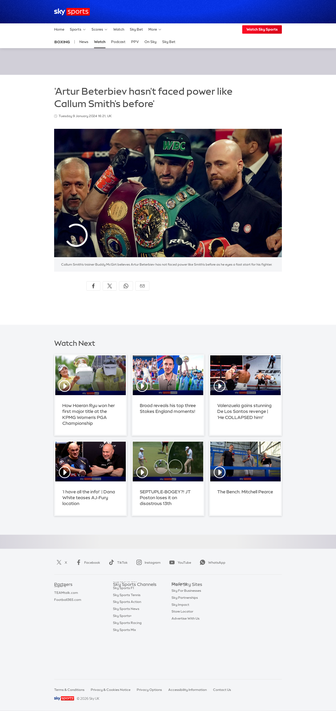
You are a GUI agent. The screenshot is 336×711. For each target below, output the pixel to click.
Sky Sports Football (128, 605)
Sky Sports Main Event (130, 591)
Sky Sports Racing (127, 661)
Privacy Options (149, 689)
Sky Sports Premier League (134, 598)
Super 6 (60, 598)
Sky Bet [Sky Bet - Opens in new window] (168, 41)
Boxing (62, 42)
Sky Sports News (126, 647)
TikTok (117, 562)
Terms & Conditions (69, 689)
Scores (99, 29)
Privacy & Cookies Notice (110, 689)
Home (59, 29)
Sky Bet (136, 29)
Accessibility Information (187, 689)
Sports (78, 29)
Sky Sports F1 (123, 626)
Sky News (179, 598)
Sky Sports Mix (124, 668)
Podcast (118, 41)
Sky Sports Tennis (126, 633)
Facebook (87, 562)
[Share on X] (110, 286)
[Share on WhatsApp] (126, 286)
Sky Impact (180, 633)
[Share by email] (142, 286)
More (155, 29)
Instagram (147, 562)
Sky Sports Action (127, 640)
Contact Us (222, 689)
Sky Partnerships (185, 626)
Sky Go (177, 605)
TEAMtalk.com (66, 605)
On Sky (150, 41)
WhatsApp (211, 562)
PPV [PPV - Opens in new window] (135, 41)
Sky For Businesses (186, 619)
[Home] (72, 12)
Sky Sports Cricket (127, 612)
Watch (118, 29)
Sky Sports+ (122, 654)
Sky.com (178, 591)
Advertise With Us (186, 647)
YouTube (179, 562)
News (83, 41)
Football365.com (67, 612)
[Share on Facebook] (93, 286)
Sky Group (180, 612)
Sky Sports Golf (125, 619)
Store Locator (182, 640)
